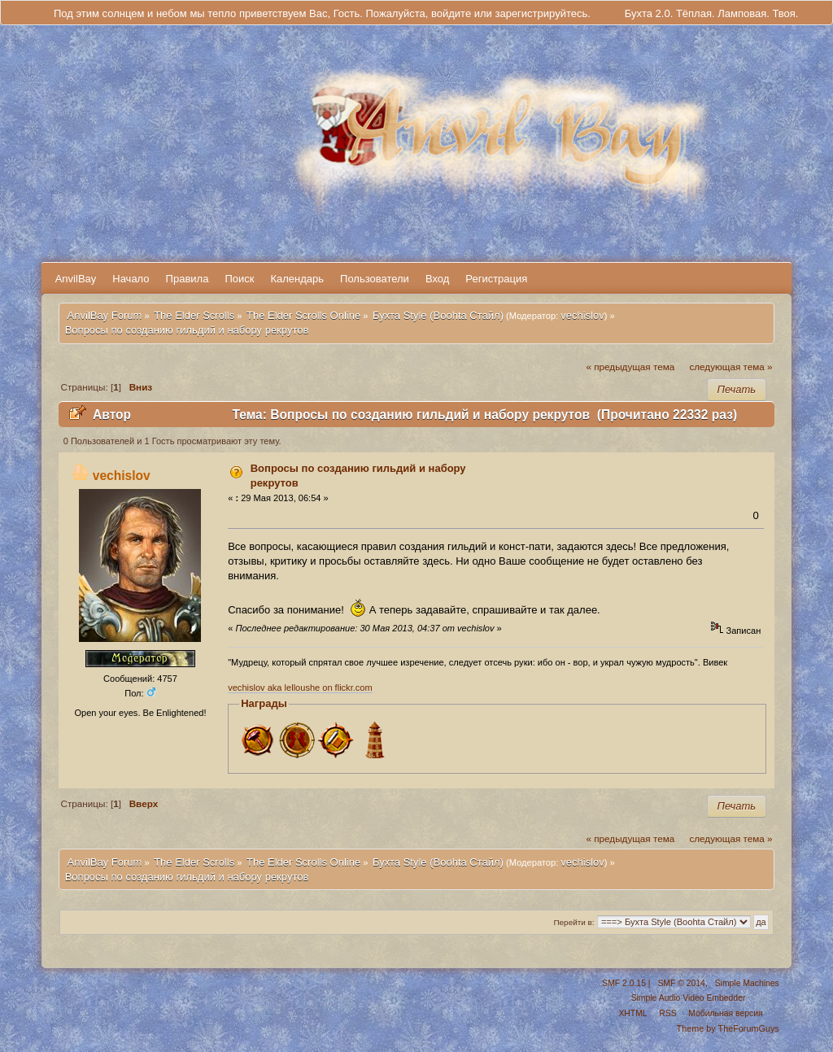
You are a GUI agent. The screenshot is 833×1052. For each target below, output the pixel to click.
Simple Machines (747, 983)
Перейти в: (573, 922)
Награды (264, 703)
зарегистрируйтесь (541, 13)
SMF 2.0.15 (624, 983)
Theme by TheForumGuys (728, 1028)
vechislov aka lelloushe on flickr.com (300, 687)
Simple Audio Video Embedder (688, 997)
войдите (451, 13)
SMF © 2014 (680, 983)
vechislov (582, 315)
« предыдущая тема (631, 366)
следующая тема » (730, 366)
